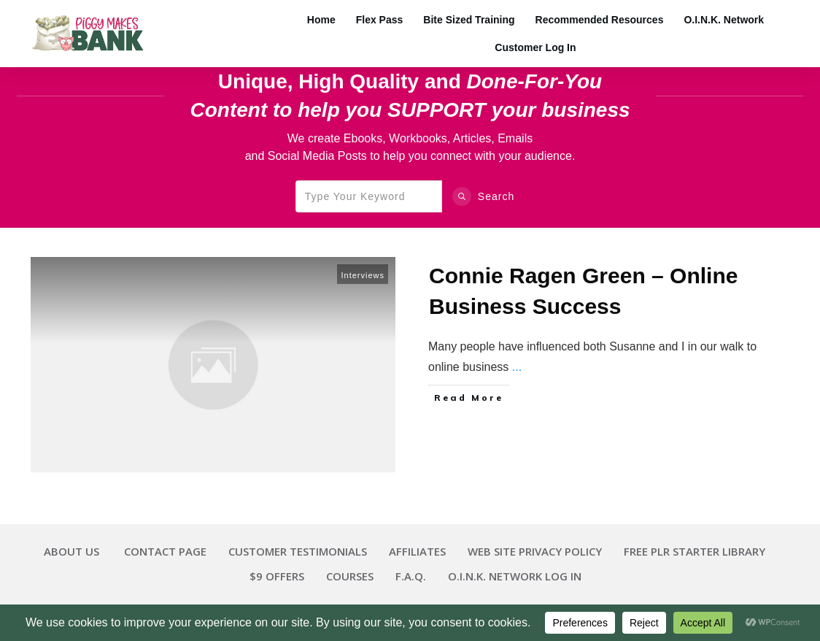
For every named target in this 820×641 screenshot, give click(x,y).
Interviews (362, 275)
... (517, 367)
